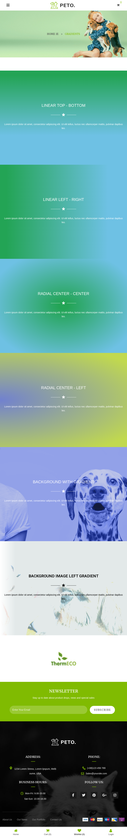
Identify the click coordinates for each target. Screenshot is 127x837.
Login (111, 832)
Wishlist (79, 832)
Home (16, 832)
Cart (47, 832)
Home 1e (53, 34)
